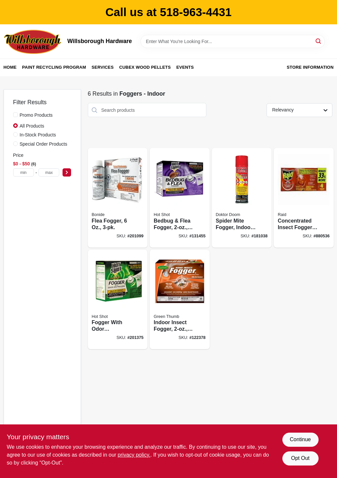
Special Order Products (43, 144)
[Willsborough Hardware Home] (33, 41)
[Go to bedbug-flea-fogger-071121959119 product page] (180, 198)
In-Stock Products (38, 134)
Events (185, 67)
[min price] (23, 172)
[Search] (319, 41)
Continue (300, 439)
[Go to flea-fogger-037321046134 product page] (118, 198)
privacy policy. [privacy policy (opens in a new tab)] (134, 455)
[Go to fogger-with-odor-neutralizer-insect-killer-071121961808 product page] (118, 299)
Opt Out (300, 458)
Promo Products (36, 115)
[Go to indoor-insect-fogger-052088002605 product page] (180, 299)
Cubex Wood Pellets (145, 67)
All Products (32, 126)
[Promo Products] (15, 114)
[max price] (49, 172)
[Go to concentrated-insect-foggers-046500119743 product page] (304, 198)
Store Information (310, 67)
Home (10, 67)
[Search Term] (233, 41)
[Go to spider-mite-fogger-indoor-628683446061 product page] (242, 198)
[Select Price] (67, 172)
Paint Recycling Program (54, 67)
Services (102, 67)
